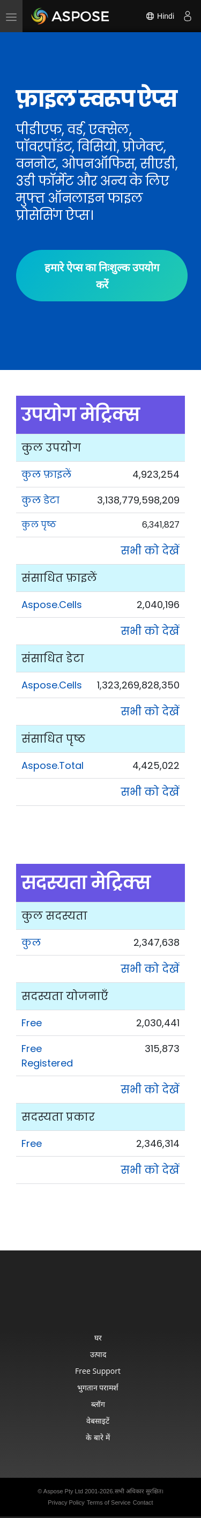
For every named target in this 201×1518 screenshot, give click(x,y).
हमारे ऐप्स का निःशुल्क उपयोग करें (102, 275)
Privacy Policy (66, 1502)
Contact (143, 1502)
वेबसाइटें (97, 1421)
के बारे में (97, 1437)
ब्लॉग (98, 1404)
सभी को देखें (150, 550)
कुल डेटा (40, 500)
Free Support (98, 1371)
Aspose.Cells (51, 604)
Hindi (159, 16)
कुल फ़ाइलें (46, 474)
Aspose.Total (52, 765)
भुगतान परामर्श (98, 1387)
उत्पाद (98, 1354)
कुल (31, 942)
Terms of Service (109, 1502)
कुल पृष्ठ (38, 525)
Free (31, 1023)
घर (98, 1337)
